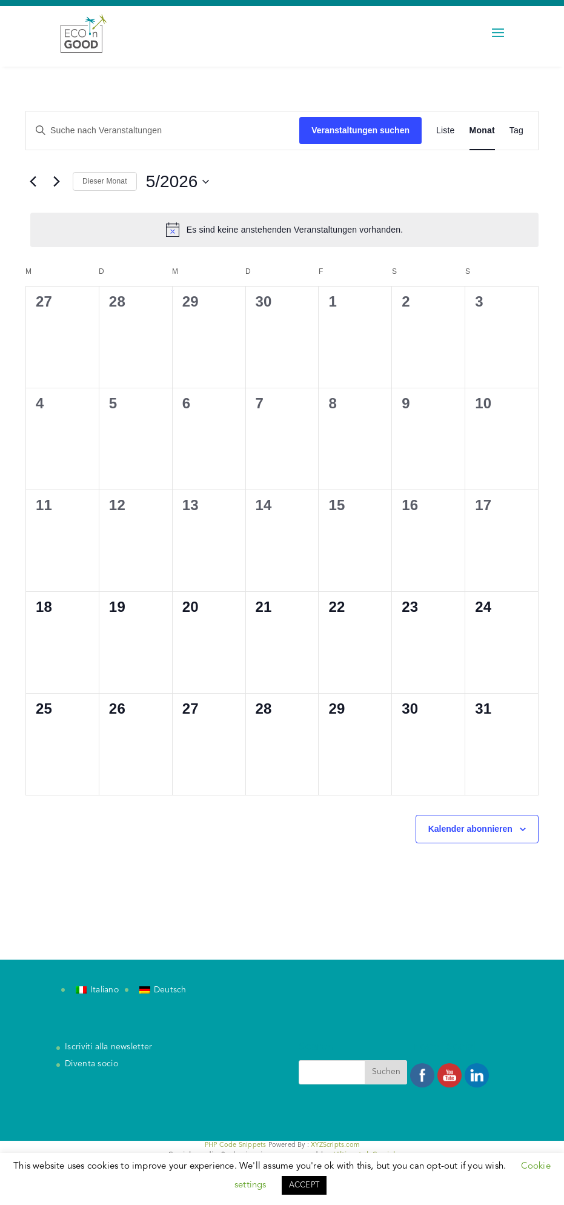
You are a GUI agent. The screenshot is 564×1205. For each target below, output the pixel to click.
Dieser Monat (104, 181)
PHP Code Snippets (235, 1145)
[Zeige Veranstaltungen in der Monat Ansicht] (482, 130)
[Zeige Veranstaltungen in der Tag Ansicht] (516, 130)
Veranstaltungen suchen (360, 130)
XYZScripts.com (335, 1145)
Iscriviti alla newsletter (109, 1047)
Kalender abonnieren (470, 829)
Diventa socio (91, 1064)
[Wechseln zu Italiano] (97, 990)
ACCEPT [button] (304, 1185)
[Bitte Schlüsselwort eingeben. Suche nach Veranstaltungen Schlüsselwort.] (162, 130)
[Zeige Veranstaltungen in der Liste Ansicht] (445, 130)
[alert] (284, 230)
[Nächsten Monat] (56, 181)
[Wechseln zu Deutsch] (163, 990)
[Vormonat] (32, 181)
